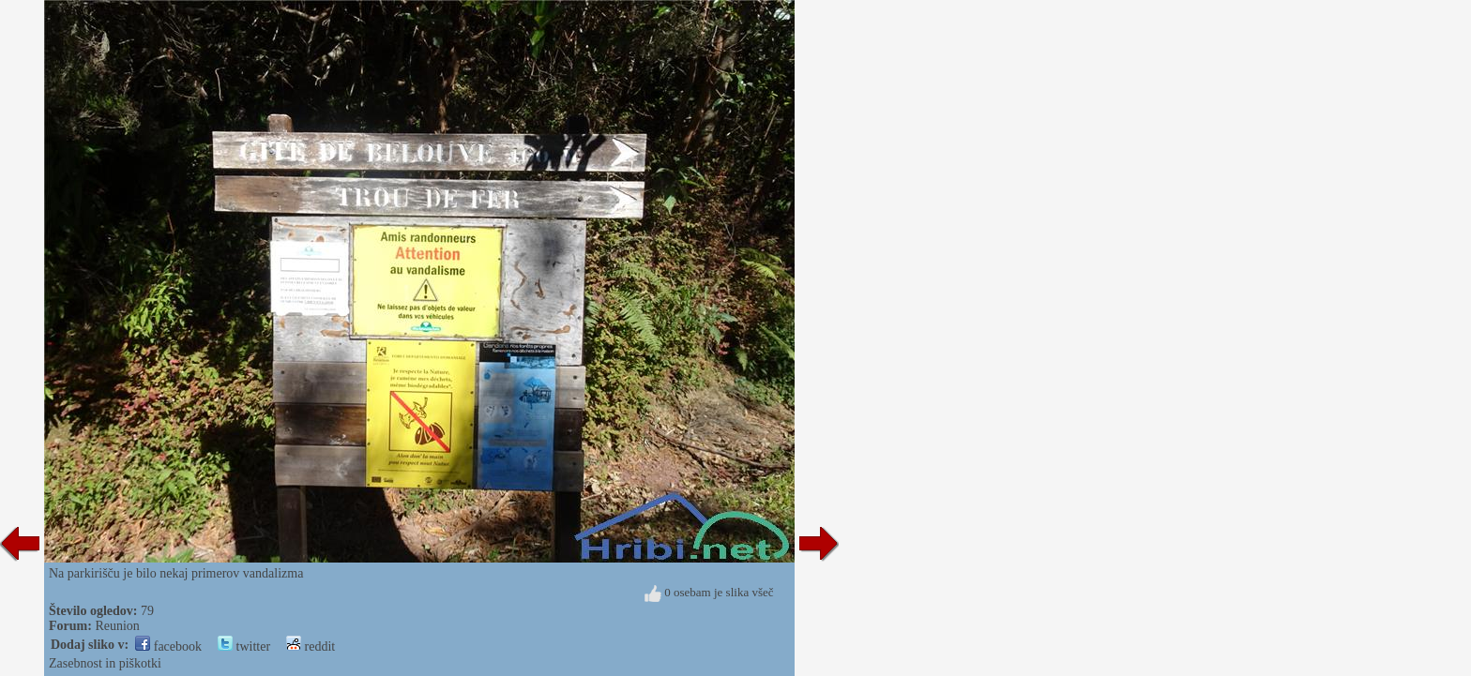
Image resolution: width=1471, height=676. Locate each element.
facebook (168, 646)
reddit (310, 646)
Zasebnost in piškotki (105, 663)
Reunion (117, 626)
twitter (244, 646)
